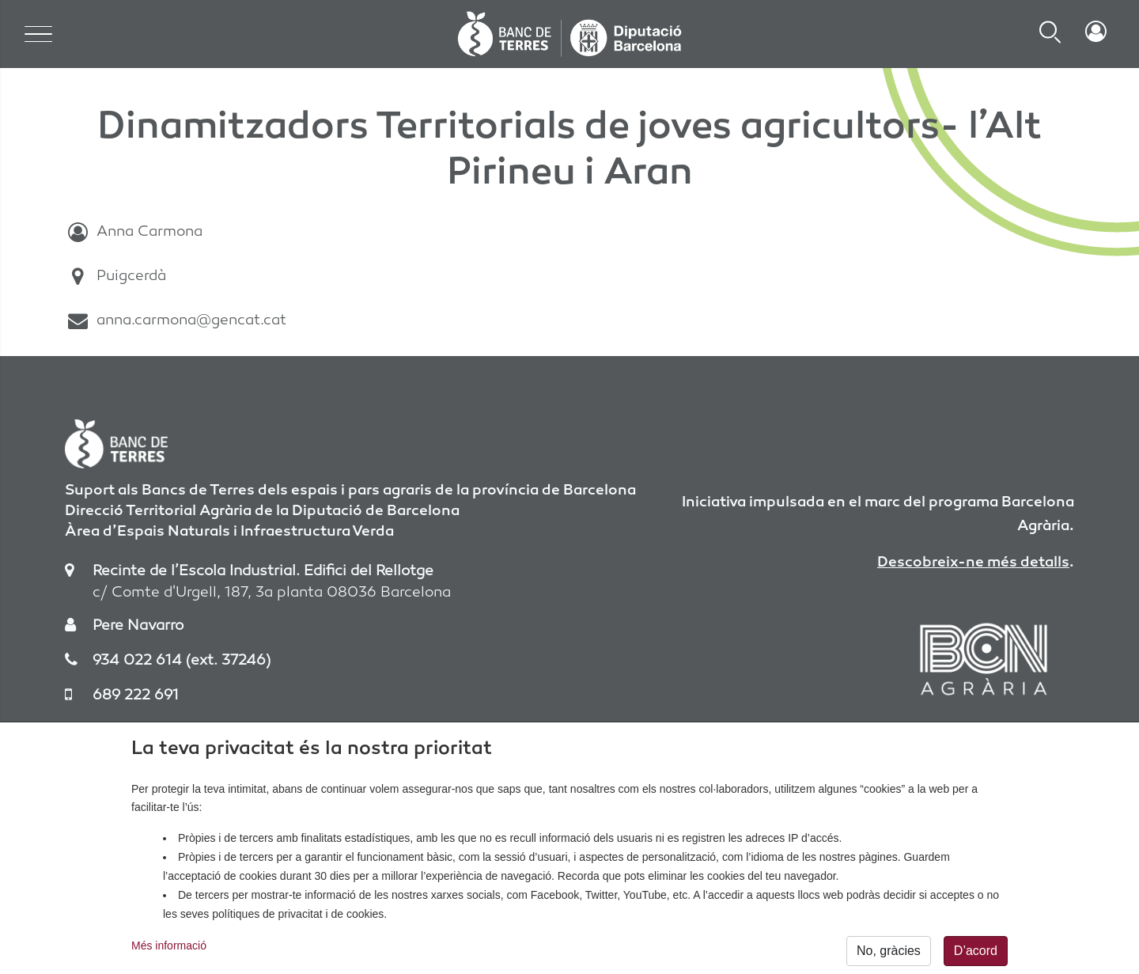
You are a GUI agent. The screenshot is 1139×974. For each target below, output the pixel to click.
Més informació (168, 954)
